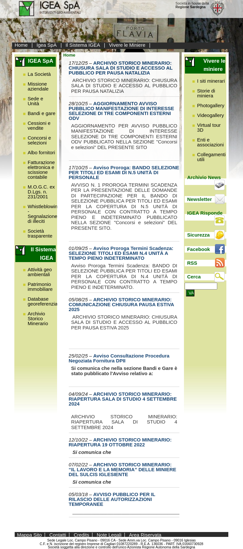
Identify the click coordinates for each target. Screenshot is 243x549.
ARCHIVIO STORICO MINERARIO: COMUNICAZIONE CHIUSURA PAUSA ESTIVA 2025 (121, 304)
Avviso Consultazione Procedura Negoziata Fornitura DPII (119, 358)
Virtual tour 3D (208, 127)
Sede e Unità (35, 101)
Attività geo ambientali (40, 272)
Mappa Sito (29, 534)
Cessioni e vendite (39, 125)
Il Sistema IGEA (83, 45)
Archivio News (204, 177)
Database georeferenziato (45, 301)
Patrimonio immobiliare (40, 286)
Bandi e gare (41, 113)
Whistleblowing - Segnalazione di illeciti (44, 214)
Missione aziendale (38, 86)
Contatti (57, 534)
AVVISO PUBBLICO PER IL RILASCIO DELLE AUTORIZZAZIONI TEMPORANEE (112, 499)
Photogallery (210, 105)
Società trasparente (40, 233)
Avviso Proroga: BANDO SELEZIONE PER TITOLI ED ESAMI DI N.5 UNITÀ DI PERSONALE (124, 172)
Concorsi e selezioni (39, 140)
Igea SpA (47, 45)
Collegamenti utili (211, 157)
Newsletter (199, 199)
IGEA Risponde (205, 213)
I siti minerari (211, 81)
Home (21, 45)
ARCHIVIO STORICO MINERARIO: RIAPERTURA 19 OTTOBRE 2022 (120, 442)
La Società (39, 74)
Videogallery (210, 115)
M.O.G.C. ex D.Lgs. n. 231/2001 (41, 191)
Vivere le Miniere (127, 45)
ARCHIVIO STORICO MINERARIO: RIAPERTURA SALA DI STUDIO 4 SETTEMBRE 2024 (123, 399)
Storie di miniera (206, 93)
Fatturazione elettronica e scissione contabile (41, 169)
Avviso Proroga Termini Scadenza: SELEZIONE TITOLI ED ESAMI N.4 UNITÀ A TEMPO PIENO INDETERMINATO (121, 253)
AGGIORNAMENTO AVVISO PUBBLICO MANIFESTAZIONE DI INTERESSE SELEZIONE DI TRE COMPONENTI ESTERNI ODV (121, 111)
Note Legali (109, 534)
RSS (192, 263)
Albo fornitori (41, 152)
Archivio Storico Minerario (38, 318)
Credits (81, 534)
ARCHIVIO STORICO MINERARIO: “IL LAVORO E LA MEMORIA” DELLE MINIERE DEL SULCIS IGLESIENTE (122, 469)
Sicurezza (198, 235)
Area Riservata (145, 534)
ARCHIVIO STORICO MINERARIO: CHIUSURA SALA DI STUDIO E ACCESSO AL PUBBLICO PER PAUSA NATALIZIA (121, 67)
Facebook (198, 249)
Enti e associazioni (210, 142)
